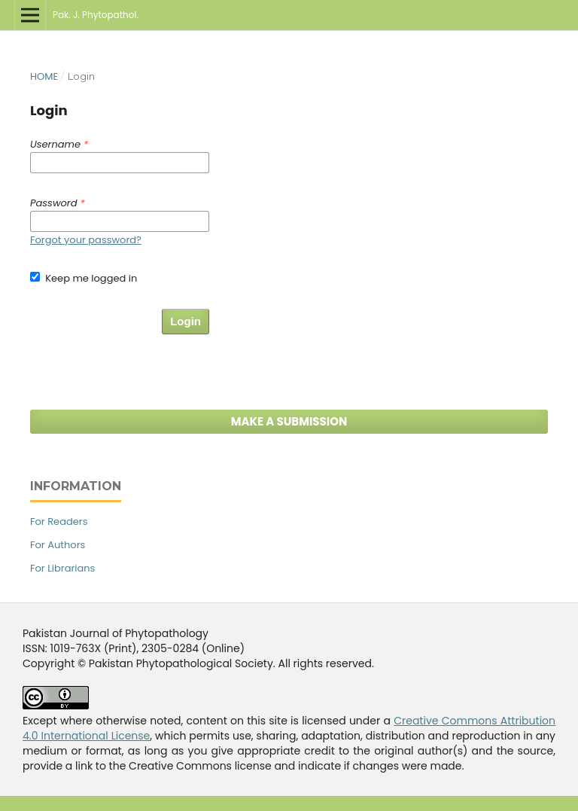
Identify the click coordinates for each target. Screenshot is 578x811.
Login (185, 321)
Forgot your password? (85, 240)
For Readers (58, 521)
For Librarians (62, 568)
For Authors (57, 545)
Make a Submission (289, 421)
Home (44, 76)
